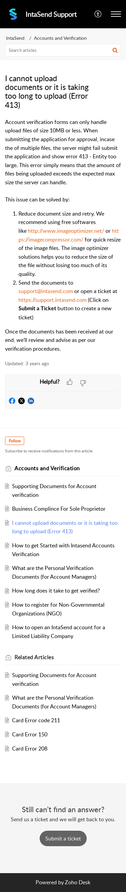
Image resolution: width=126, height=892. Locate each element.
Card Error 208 (29, 748)
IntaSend (15, 38)
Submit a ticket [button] (63, 838)
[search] (63, 50)
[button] (98, 14)
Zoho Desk (77, 882)
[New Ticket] (63, 838)
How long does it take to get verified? (56, 590)
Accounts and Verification (60, 38)
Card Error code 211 (36, 720)
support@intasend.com (45, 291)
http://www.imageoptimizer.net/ (66, 230)
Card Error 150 (29, 734)
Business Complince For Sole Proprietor (59, 508)
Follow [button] (14, 441)
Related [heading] (34, 657)
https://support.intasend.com (52, 300)
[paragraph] (63, 235)
